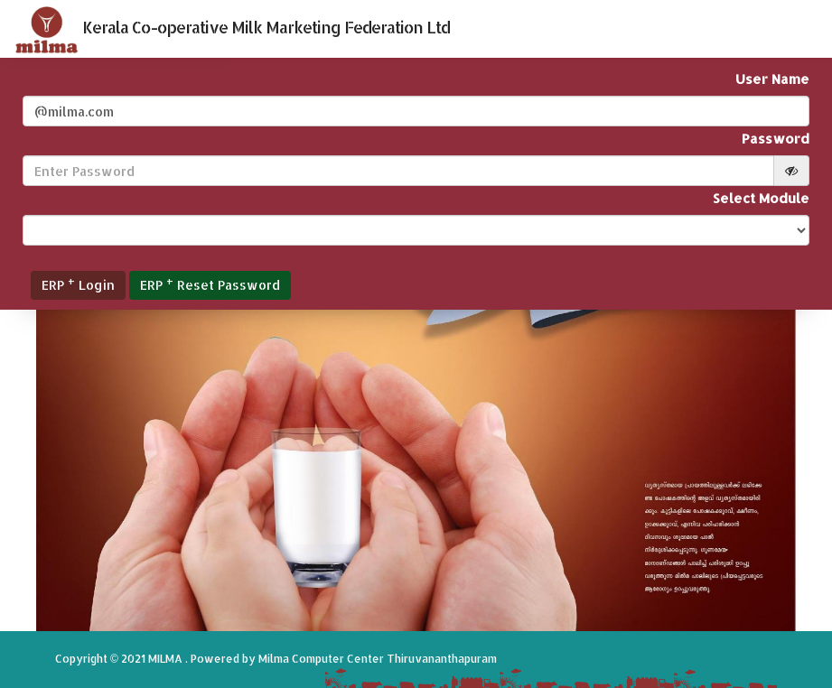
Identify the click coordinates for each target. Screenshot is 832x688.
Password (775, 138)
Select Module (761, 198)
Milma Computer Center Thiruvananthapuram (377, 658)
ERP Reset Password (210, 283)
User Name (772, 79)
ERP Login (78, 283)
